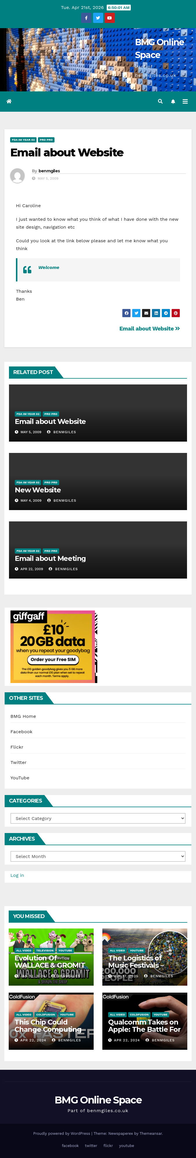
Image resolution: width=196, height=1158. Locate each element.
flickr (108, 1145)
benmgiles (49, 171)
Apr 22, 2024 (33, 1040)
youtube (126, 1145)
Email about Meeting (50, 558)
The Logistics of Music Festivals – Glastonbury (136, 965)
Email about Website (66, 152)
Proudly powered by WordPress (62, 1133)
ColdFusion (45, 1014)
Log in (17, 875)
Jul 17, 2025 (126, 976)
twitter (91, 1145)
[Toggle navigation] (185, 101)
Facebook (21, 731)
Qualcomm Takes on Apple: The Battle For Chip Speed (144, 1029)
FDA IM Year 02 (23, 139)
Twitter (18, 762)
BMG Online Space (98, 1100)
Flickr (16, 747)
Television (45, 950)
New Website (38, 490)
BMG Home (23, 716)
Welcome (48, 267)
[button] (160, 101)
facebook (70, 1145)
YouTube (20, 778)
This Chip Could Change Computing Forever (47, 1029)
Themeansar (150, 1133)
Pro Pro (46, 139)
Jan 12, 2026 (33, 976)
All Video (23, 950)
